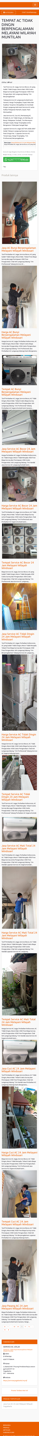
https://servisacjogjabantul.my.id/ (15, 1380)
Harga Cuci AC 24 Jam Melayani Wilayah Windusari (19, 1154)
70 (22, 1326)
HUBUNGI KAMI (8, 1432)
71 (25, 1326)
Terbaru (19, 1390)
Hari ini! (25, 1390)
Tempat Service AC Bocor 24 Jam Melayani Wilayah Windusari (18, 565)
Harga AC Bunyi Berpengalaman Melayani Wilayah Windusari (16, 335)
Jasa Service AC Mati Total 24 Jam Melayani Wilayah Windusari (18, 848)
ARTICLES (6, 1430)
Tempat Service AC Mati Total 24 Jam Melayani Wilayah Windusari (19, 1022)
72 (29, 1326)
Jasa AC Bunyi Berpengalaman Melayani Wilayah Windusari (19, 249)
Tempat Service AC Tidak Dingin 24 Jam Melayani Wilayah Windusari (16, 797)
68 (14, 1326)
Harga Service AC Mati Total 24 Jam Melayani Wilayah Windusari (19, 935)
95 (5, 1329)
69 (18, 1326)
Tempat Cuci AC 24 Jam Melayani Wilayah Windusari (17, 1223)
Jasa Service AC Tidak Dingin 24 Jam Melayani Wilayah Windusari (18, 636)
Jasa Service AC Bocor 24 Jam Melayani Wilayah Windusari (18, 450)
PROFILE (6, 1427)
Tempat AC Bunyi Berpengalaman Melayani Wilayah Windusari (16, 392)
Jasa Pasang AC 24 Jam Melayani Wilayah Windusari (17, 1307)
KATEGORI (8, 12)
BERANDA (7, 1425)
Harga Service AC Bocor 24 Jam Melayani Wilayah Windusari (19, 507)
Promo (13, 1390)
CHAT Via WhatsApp (29, 12)
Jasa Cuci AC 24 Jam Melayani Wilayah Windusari (18, 1070)
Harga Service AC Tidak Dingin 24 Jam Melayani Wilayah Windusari (19, 737)
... (11, 1326)
